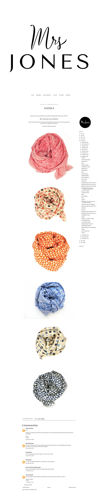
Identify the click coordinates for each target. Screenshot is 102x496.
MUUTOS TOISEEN (85, 191)
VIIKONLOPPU (84, 168)
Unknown (28, 428)
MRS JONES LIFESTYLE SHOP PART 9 (88, 182)
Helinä (27, 452)
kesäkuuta (84, 153)
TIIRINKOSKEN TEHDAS (86, 225)
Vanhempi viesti (72, 487)
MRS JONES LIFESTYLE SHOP (87, 224)
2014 (82, 139)
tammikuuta (84, 238)
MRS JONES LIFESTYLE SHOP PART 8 (88, 184)
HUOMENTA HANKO (85, 166)
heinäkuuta (84, 151)
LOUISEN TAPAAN (85, 192)
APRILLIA (83, 232)
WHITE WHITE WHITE (85, 159)
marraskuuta (84, 144)
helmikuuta (84, 236)
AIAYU (82, 163)
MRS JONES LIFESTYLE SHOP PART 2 (88, 213)
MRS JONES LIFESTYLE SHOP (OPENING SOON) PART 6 (87, 188)
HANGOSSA (83, 181)
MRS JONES (38, 95)
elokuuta (84, 149)
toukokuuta (84, 154)
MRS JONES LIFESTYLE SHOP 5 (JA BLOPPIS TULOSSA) (88, 202)
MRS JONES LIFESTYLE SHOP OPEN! (88, 186)
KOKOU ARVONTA (85, 177)
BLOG (33, 95)
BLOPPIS (83, 199)
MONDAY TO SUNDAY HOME (87, 218)
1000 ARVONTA (84, 174)
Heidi (27, 459)
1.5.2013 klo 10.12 (29, 470)
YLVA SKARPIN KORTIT (86, 222)
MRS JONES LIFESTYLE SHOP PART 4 (88, 206)
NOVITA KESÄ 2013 (85, 231)
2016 (82, 135)
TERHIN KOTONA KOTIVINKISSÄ (88, 204)
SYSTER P (83, 158)
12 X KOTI (55, 95)
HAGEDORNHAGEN (85, 220)
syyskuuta (84, 147)
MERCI (82, 194)
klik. (55, 126)
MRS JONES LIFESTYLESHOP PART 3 (88, 211)
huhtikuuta (84, 156)
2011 (82, 242)
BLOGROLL (68, 95)
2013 (82, 140)
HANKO (83, 229)
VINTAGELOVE (84, 170)
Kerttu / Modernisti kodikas (31, 467)
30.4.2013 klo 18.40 (30, 439)
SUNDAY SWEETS (85, 165)
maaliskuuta (84, 235)
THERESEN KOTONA (85, 215)
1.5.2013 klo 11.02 (29, 482)
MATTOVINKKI (84, 196)
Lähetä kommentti (28, 484)
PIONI (82, 172)
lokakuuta (84, 145)
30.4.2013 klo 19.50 (30, 455)
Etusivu (48, 487)
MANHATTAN (84, 161)
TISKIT (82, 198)
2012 (82, 240)
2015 (82, 137)
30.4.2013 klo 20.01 (30, 463)
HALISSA (83, 209)
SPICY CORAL (84, 179)
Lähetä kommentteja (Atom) (31, 489)
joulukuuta (84, 142)
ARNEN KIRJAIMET (85, 175)
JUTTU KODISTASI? (47, 95)
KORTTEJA (83, 208)
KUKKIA (83, 217)
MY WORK (61, 95)
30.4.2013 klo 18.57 (30, 448)
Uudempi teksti (26, 487)
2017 (82, 133)
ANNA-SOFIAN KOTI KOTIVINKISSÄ (88, 227)
